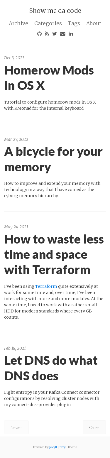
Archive (18, 23)
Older (94, 427)
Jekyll (53, 447)
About (93, 23)
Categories (48, 23)
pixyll (63, 447)
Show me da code (55, 11)
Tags (74, 23)
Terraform (46, 286)
